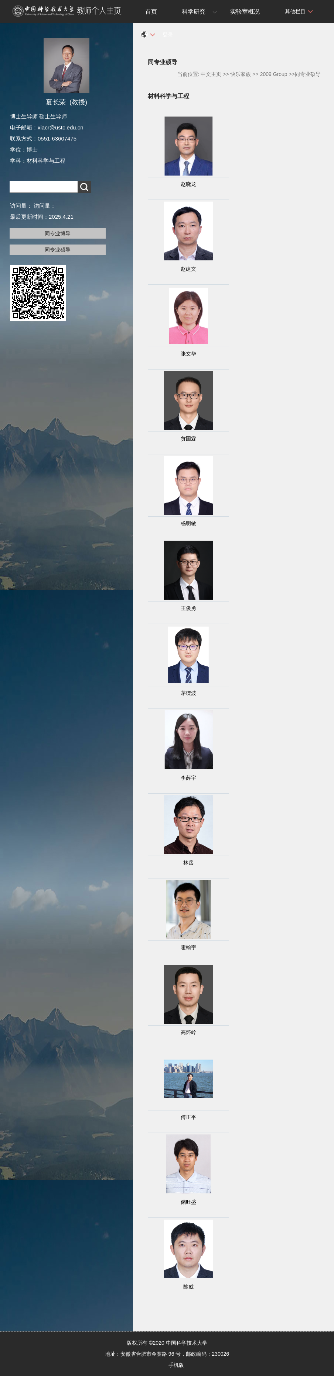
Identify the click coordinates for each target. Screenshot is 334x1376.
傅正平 (188, 1117)
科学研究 (193, 11)
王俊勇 (188, 608)
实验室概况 (245, 11)
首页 (151, 11)
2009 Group (273, 74)
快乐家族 (240, 74)
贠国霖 (188, 438)
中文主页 (211, 74)
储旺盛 (188, 1202)
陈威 (188, 1287)
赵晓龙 (188, 184)
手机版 (176, 1365)
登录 (168, 35)
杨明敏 (188, 523)
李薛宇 (188, 778)
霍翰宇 (188, 947)
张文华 (188, 354)
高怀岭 (188, 1032)
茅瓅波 (188, 693)
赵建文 (188, 269)
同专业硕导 (58, 250)
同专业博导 (58, 233)
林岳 (188, 863)
